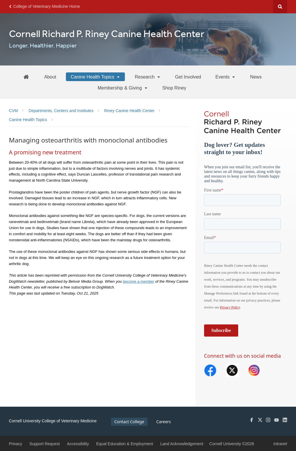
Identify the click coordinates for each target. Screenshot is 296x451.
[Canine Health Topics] (95, 76)
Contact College (129, 421)
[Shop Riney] (174, 87)
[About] (50, 76)
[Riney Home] (26, 76)
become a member (138, 281)
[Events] (225, 76)
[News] (255, 76)
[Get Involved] (188, 76)
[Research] (147, 76)
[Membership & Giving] (123, 87)
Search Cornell (280, 6)
